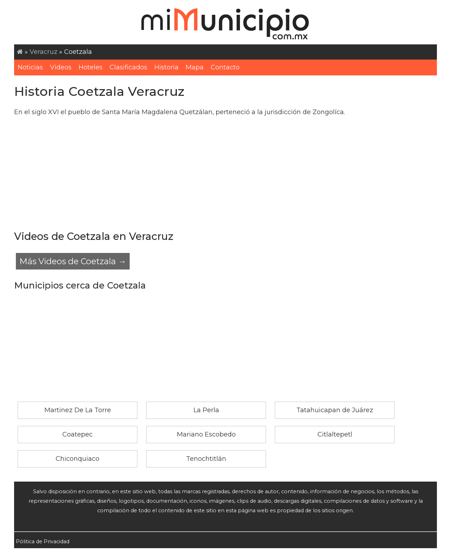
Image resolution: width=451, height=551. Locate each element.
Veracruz (43, 52)
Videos (61, 67)
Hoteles (91, 67)
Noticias (30, 67)
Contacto (225, 67)
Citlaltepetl (334, 434)
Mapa (195, 67)
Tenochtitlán (206, 459)
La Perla (206, 410)
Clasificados (128, 67)
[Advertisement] (225, 172)
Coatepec (77, 434)
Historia (166, 67)
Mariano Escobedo (206, 434)
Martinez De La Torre (77, 410)
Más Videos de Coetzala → (72, 261)
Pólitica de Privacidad (42, 541)
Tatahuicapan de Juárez (334, 410)
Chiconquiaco (77, 459)
